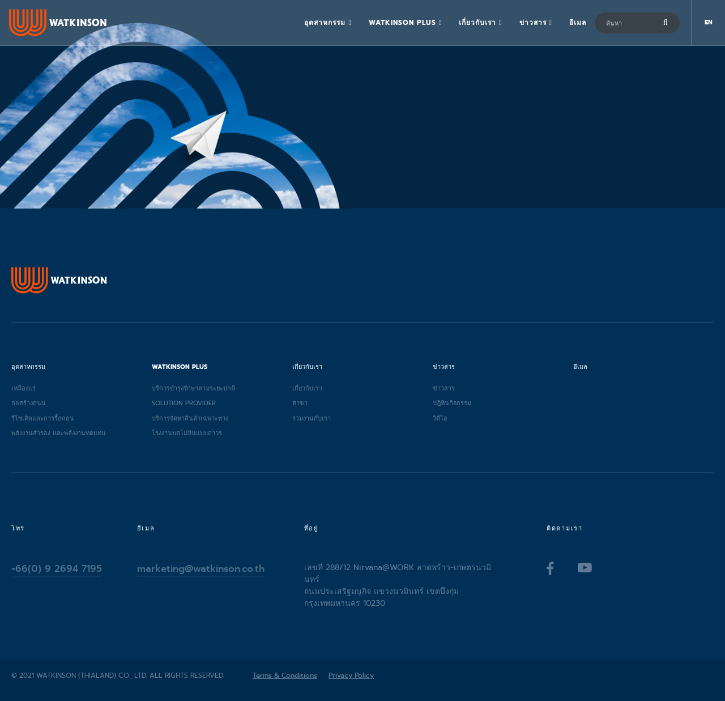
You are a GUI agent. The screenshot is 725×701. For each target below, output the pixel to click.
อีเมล (577, 23)
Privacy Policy (351, 675)
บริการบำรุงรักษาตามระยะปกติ (193, 388)
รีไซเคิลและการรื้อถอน (42, 418)
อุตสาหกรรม (325, 23)
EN (709, 22)
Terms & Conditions (285, 675)
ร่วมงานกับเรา (311, 418)
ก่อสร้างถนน (28, 402)
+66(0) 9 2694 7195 (56, 569)
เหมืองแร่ (23, 388)
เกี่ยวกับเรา (477, 23)
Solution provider (184, 402)
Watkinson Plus (402, 23)
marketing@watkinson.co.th (201, 569)
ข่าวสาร (533, 23)
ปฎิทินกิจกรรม (452, 402)
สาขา (300, 402)
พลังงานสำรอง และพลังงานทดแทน (58, 432)
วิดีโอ (440, 418)
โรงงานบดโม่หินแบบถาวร (187, 432)
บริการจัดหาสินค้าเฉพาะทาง (190, 418)
